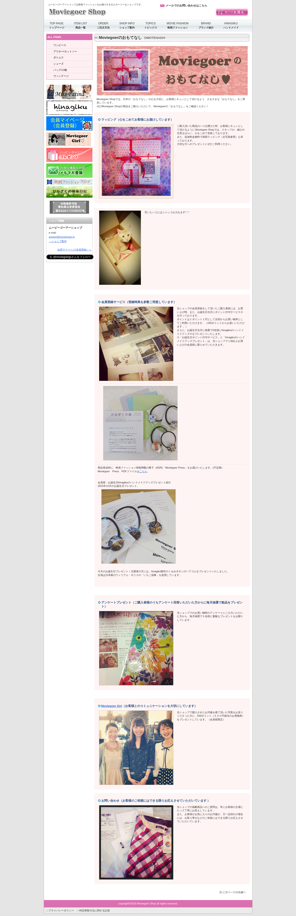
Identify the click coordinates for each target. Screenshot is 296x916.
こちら (143, 471)
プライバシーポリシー (61, 910)
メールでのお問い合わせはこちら (186, 5)
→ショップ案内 (58, 241)
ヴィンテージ (61, 76)
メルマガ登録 (69, 170)
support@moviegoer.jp (62, 236)
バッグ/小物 (60, 70)
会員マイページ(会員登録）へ (74, 249)
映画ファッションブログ (69, 182)
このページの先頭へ (232, 892)
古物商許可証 (69, 207)
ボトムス (58, 57)
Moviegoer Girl (111, 706)
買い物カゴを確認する (232, 12)
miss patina (69, 92)
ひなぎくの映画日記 (69, 192)
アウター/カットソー (65, 51)
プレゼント (69, 155)
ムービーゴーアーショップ (94, 11)
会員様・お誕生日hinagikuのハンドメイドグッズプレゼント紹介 (134, 482)
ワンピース (59, 45)
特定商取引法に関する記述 (94, 910)
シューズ (58, 63)
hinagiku (69, 107)
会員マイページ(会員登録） (69, 123)
